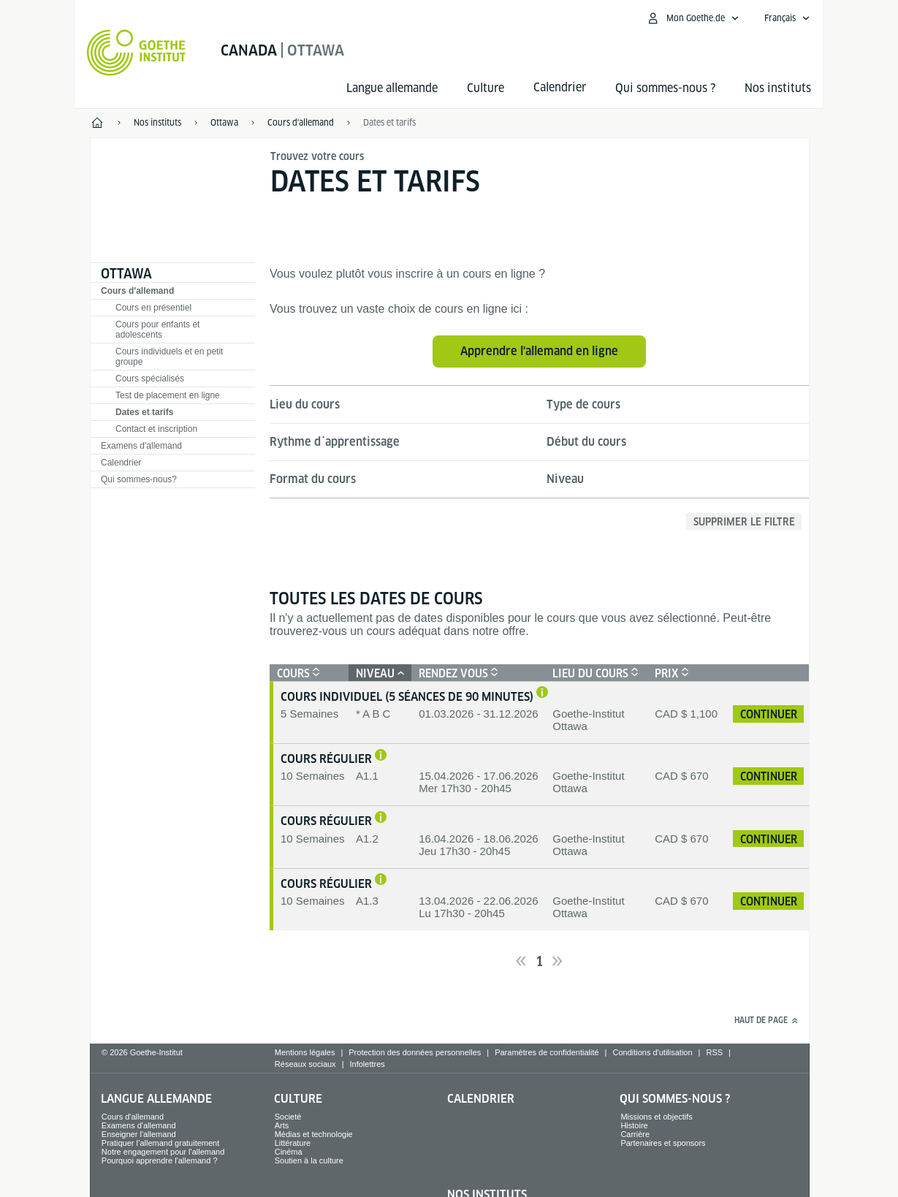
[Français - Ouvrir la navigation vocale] (787, 18)
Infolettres (366, 1064)
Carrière (635, 1134)
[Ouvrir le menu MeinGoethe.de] (692, 18)
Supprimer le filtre (744, 522)
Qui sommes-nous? (139, 479)
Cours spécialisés (149, 378)
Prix (670, 673)
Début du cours (586, 442)
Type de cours (583, 404)
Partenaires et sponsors (662, 1143)
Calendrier (121, 462)
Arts (282, 1125)
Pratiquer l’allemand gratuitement (160, 1143)
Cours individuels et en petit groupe (169, 356)
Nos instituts (778, 88)
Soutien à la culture (309, 1160)
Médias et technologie (314, 1134)
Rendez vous (457, 673)
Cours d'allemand (137, 291)
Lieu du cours (305, 404)
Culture (485, 88)
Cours (296, 673)
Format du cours (313, 479)
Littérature (293, 1143)
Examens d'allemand (141, 446)
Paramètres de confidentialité (546, 1052)
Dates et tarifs (389, 122)
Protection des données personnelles (415, 1052)
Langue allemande (392, 88)
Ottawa (126, 273)
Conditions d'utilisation (652, 1052)
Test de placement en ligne (167, 395)
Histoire (633, 1125)
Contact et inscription (156, 429)
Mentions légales (305, 1052)
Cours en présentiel (153, 308)
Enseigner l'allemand (139, 1134)
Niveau (565, 479)
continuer (768, 714)
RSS (714, 1052)
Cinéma (288, 1151)
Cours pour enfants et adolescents (157, 329)
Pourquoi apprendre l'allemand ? (160, 1160)
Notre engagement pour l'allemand (163, 1151)
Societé (288, 1116)
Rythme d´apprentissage (335, 442)
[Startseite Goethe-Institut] (136, 52)
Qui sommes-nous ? (665, 88)
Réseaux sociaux (305, 1064)
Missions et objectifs (656, 1116)
